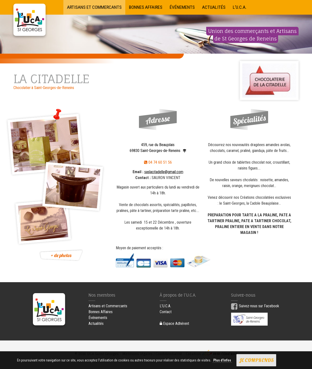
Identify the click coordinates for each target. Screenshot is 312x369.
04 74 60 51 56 (158, 162)
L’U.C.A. (239, 7)
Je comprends (256, 360)
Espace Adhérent (174, 323)
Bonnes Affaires (145, 7)
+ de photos (61, 255)
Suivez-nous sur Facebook (259, 306)
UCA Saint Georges (29, 20)
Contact (166, 311)
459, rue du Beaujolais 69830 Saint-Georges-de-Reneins (155, 147)
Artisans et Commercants (94, 7)
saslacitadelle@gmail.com (163, 172)
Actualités (213, 7)
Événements (182, 7)
